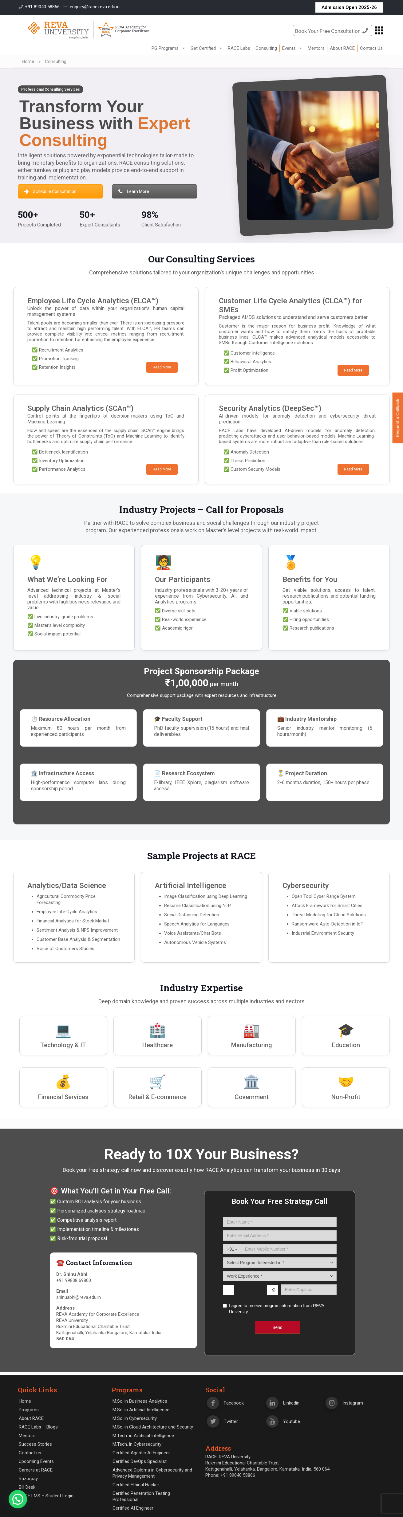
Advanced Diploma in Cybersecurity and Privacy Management (152, 1473)
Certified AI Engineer (133, 1508)
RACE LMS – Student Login (46, 1496)
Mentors (27, 1435)
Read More (162, 367)
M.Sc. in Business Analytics (140, 1401)
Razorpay (28, 1478)
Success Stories (35, 1444)
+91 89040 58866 (42, 7)
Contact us (30, 1453)
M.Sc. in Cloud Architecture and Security (153, 1427)
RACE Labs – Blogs (38, 1427)
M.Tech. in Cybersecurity (137, 1444)
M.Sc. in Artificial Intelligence (141, 1410)
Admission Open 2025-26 (349, 7)
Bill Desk (27, 1487)
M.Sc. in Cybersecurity (135, 1418)
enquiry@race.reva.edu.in (95, 7)
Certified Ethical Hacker (136, 1485)
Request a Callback (398, 418)
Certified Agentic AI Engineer (141, 1453)
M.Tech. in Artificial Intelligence (143, 1435)
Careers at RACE (36, 1470)
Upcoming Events (36, 1461)
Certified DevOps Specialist (140, 1461)
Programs (29, 1410)
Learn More (133, 191)
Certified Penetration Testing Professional (141, 1496)
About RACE (31, 1418)
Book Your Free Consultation (332, 30)
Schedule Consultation (50, 191)
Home (28, 61)
